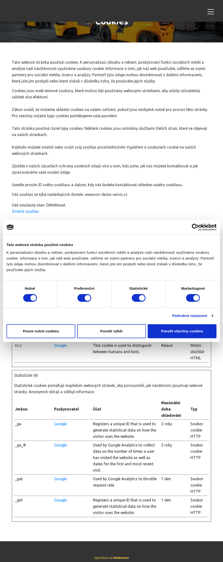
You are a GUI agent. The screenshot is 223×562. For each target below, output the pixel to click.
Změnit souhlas (25, 211)
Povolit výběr (111, 331)
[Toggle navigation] (210, 11)
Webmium (121, 557)
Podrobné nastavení (189, 316)
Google (60, 345)
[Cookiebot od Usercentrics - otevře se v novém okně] (195, 227)
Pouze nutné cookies (41, 331)
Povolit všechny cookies (182, 331)
